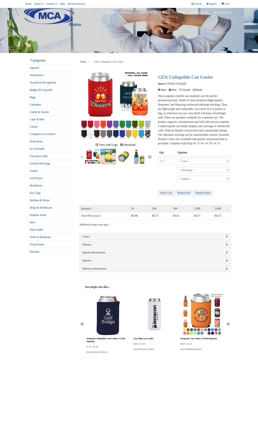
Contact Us (52, 4)
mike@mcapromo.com (218, 426)
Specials (31, 394)
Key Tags (35, 192)
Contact (30, 389)
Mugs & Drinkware (41, 207)
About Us (39, 4)
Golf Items (36, 178)
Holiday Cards (173, 14)
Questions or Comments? (41, 401)
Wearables (222, 14)
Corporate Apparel (118, 14)
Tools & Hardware (40, 237)
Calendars (35, 104)
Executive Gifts (39, 156)
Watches (34, 251)
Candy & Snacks (39, 111)
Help (62, 4)
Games (34, 170)
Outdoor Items (38, 214)
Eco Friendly (37, 148)
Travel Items (37, 244)
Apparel (34, 67)
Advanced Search (76, 4)
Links (64, 384)
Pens (32, 222)
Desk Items (36, 141)
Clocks (34, 126)
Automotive (36, 75)
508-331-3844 (223, 422)
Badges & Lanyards (41, 89)
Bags (32, 97)
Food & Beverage (40, 163)
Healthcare (36, 185)
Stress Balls (36, 229)
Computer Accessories (43, 134)
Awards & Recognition (43, 82)
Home (28, 4)
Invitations (199, 14)
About (30, 384)
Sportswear (147, 14)
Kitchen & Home (39, 200)
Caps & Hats (37, 119)
